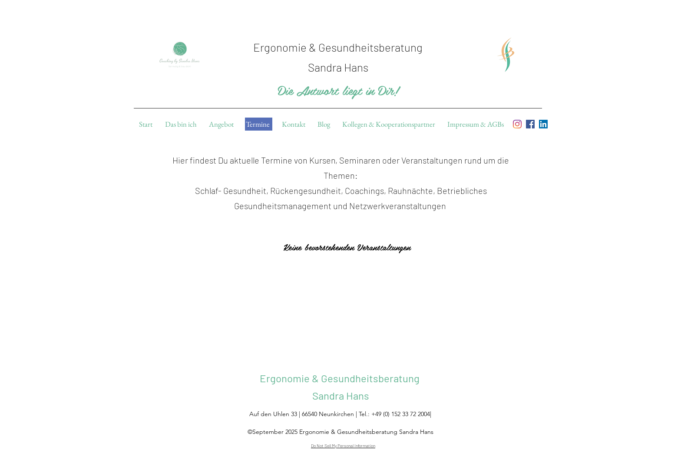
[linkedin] (543, 124)
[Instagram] (517, 124)
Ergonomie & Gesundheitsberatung (341, 378)
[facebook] (530, 124)
